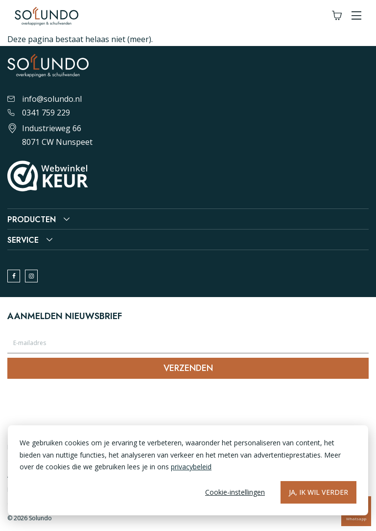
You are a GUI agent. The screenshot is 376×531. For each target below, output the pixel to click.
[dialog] (188, 470)
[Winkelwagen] (337, 16)
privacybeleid (191, 466)
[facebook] (13, 276)
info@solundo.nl (44, 99)
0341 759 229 (38, 112)
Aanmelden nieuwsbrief (64, 316)
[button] (356, 16)
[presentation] (81, 406)
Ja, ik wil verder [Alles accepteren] (318, 492)
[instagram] (31, 276)
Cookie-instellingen (235, 492)
